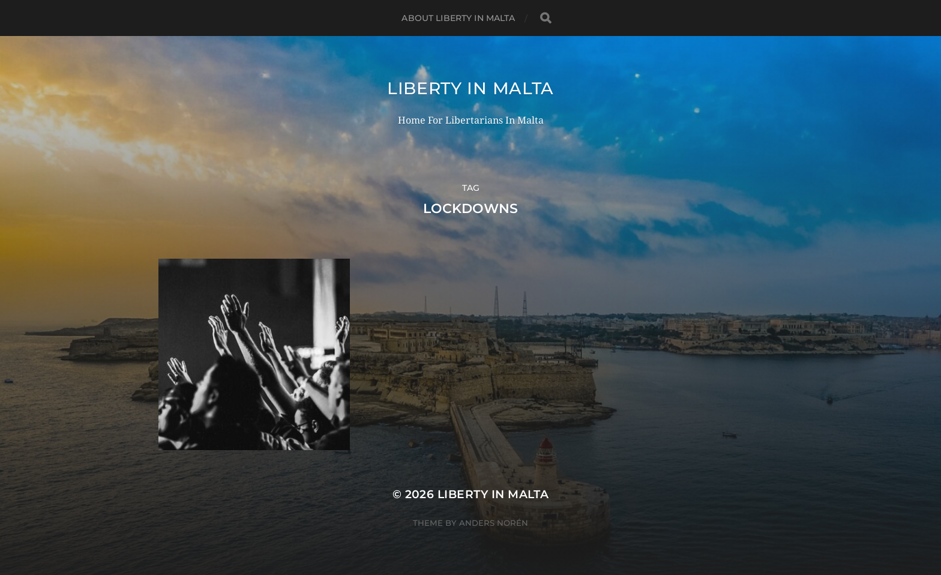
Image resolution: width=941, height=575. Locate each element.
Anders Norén (493, 523)
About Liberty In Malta (458, 18)
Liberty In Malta (470, 88)
